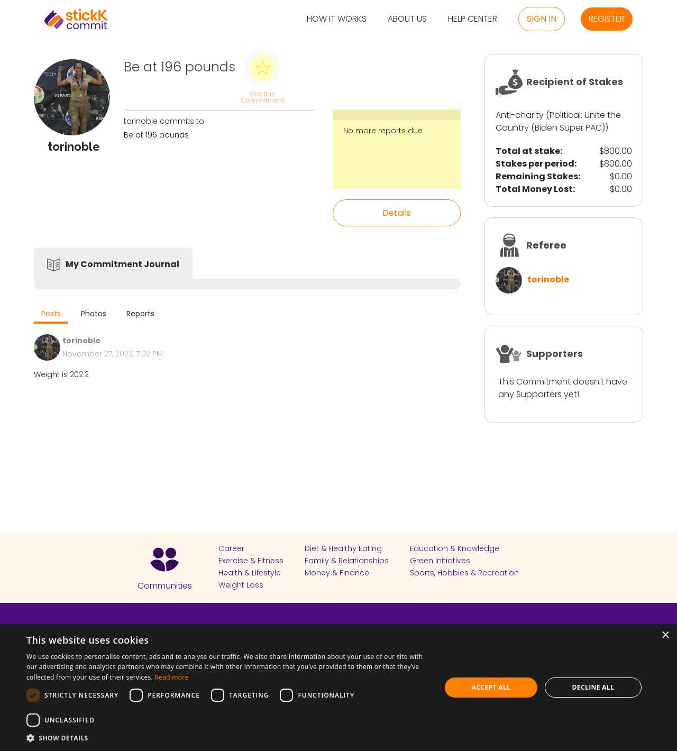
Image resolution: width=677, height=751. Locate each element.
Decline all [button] (593, 687)
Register (607, 19)
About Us (407, 19)
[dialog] (338, 687)
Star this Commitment (262, 96)
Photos (93, 313)
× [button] (665, 635)
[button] (227, 737)
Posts (51, 313)
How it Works (337, 19)
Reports (140, 313)
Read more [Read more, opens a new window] (171, 677)
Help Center (472, 19)
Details (396, 213)
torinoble (548, 279)
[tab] (51, 315)
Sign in (541, 19)
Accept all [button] (491, 687)
